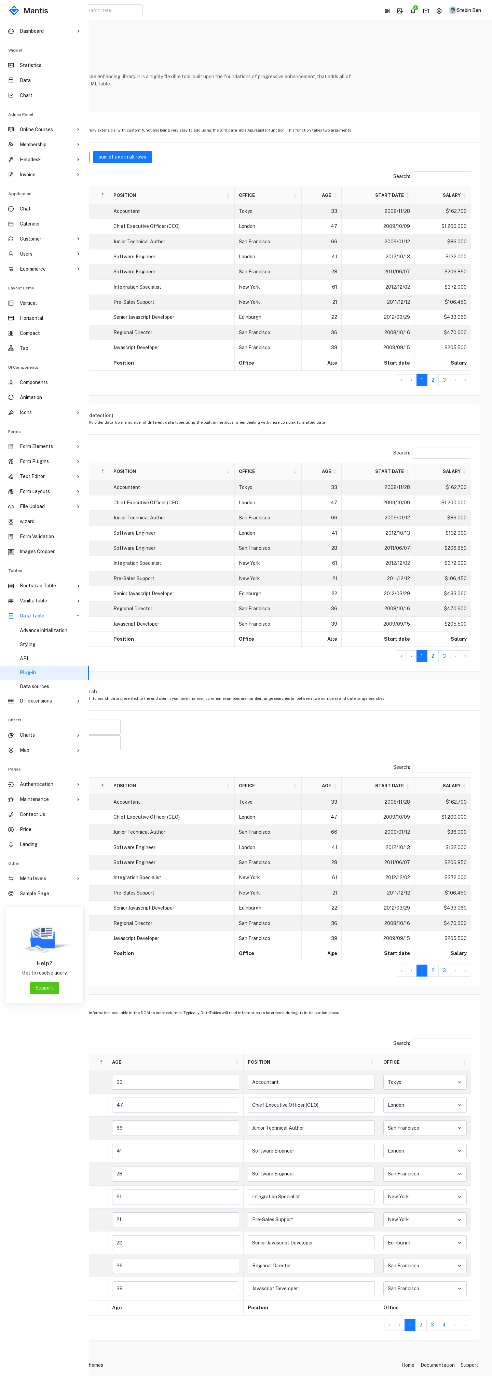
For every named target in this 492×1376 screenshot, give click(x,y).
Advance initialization (43, 630)
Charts (15, 720)
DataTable (134, 35)
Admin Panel (20, 114)
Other (13, 863)
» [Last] (465, 380)
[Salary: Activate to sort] (448, 195)
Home (107, 35)
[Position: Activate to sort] (231, 195)
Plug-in (28, 672)
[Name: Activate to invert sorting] (145, 195)
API (24, 658)
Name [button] (120, 195)
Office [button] (294, 195)
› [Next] (455, 380)
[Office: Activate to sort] (308, 195)
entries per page (152, 174)
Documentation (438, 1365)
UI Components (23, 367)
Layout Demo (21, 288)
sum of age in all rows (211, 157)
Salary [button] (452, 195)
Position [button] (196, 195)
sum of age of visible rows (144, 157)
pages (14, 769)
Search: (401, 176)
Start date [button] (400, 195)
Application (19, 193)
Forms (14, 431)
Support (44, 988)
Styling (28, 644)
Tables (15, 570)
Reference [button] (119, 98)
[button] (384, 10)
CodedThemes (176, 1365)
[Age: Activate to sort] (351, 195)
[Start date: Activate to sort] (396, 195)
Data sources (34, 686)
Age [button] (352, 195)
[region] (44, 698)
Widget (15, 50)
